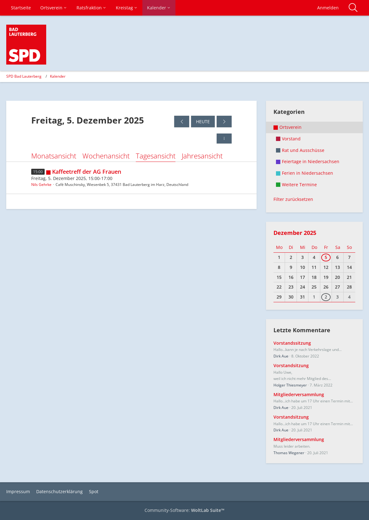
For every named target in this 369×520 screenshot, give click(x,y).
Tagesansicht (155, 155)
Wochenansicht (106, 155)
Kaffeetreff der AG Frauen (86, 171)
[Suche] (353, 8)
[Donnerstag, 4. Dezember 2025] (181, 121)
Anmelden (328, 8)
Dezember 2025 (294, 232)
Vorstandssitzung (292, 343)
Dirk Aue (280, 356)
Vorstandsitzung (291, 365)
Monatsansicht (53, 155)
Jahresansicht (202, 155)
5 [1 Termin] (326, 257)
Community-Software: (184, 510)
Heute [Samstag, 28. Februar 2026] (203, 121)
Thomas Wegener (288, 452)
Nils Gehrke (41, 184)
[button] (224, 138)
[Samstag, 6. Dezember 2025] (224, 121)
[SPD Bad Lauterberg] (26, 45)
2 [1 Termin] (326, 297)
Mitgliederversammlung (298, 394)
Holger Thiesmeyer (290, 385)
